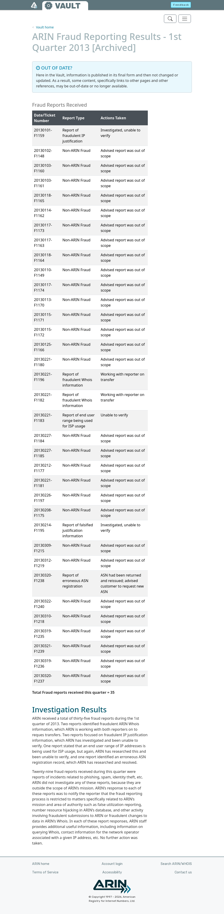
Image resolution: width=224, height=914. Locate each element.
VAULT (68, 6)
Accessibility (112, 872)
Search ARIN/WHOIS (176, 864)
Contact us (183, 872)
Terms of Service (45, 872)
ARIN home (40, 864)
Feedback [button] (181, 4)
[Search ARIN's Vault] (170, 18)
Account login (112, 864)
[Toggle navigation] (184, 18)
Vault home (45, 27)
